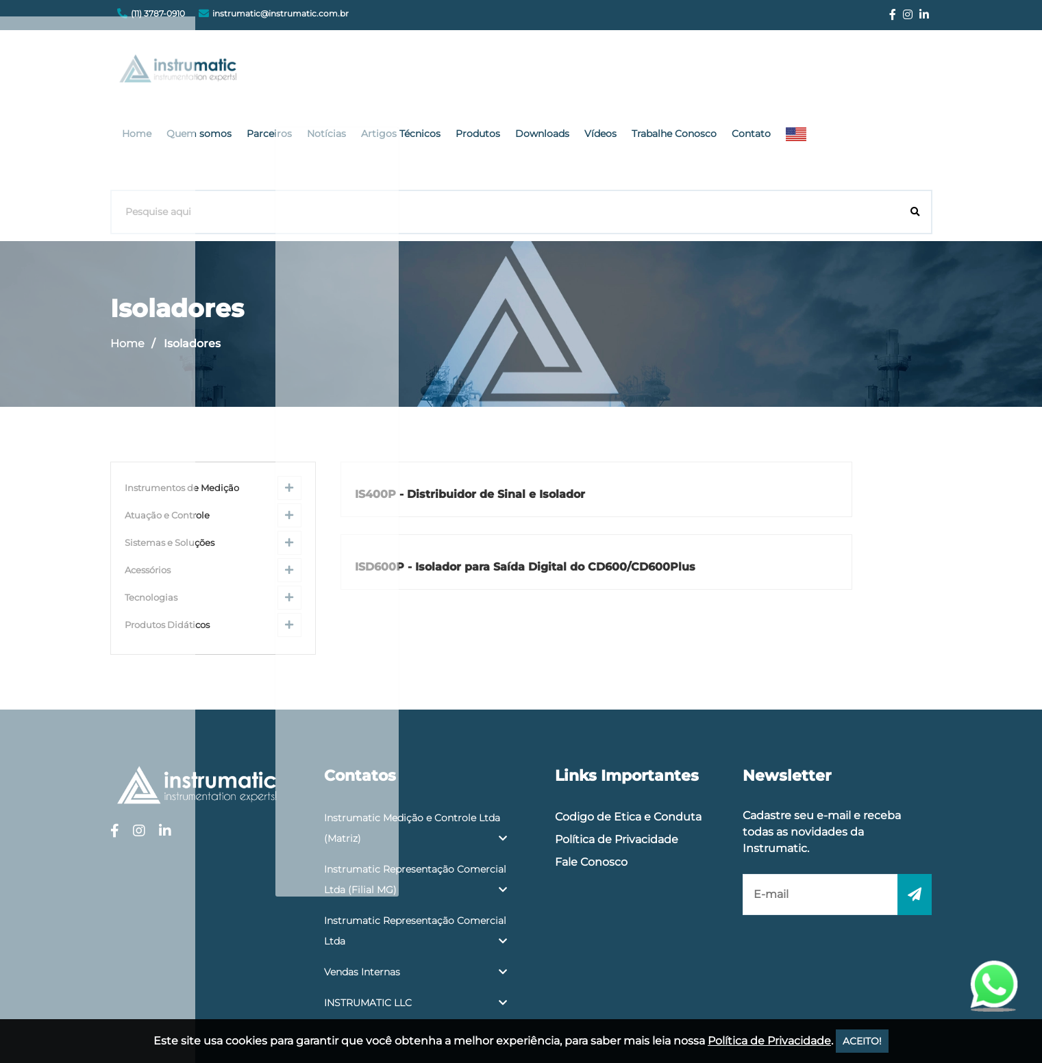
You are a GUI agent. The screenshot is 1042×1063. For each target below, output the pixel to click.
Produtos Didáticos (167, 537)
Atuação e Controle (167, 428)
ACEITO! (862, 1041)
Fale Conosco (591, 774)
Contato (877, 72)
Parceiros (434, 72)
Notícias (486, 72)
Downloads (685, 72)
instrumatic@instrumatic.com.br (280, 13)
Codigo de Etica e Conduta (628, 729)
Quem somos (369, 72)
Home (312, 72)
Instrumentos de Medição (182, 400)
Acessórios (148, 482)
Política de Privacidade (616, 751)
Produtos (626, 72)
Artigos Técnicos (555, 72)
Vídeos (738, 72)
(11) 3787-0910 (158, 13)
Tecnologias (151, 510)
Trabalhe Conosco (806, 72)
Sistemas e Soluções (169, 455)
